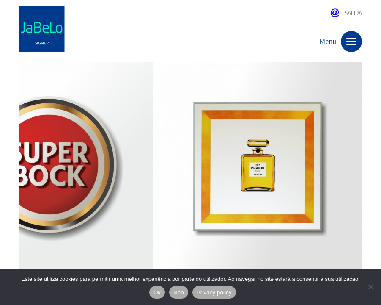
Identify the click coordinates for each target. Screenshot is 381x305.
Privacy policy (214, 292)
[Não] (370, 287)
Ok (157, 292)
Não (178, 292)
